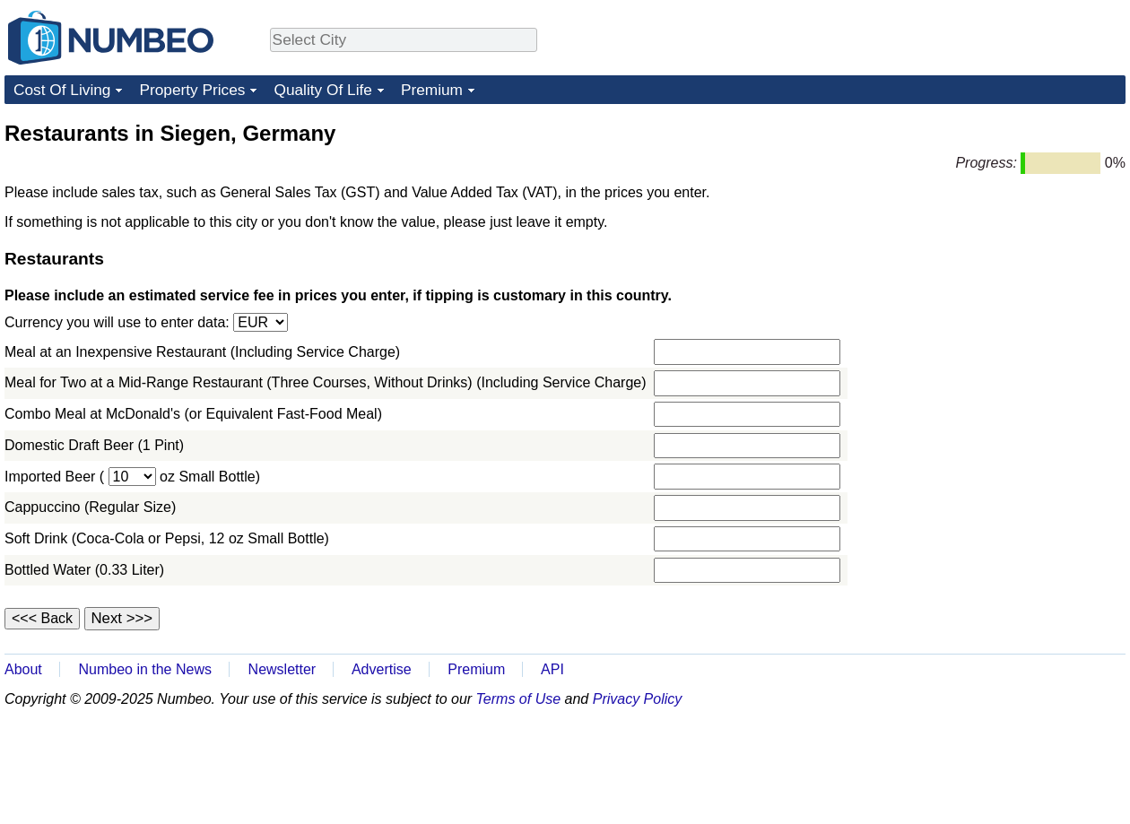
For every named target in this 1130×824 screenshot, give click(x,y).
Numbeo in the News (145, 669)
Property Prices (192, 90)
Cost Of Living (61, 90)
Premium (432, 90)
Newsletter (282, 669)
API (552, 669)
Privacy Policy (637, 699)
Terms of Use (518, 699)
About (23, 669)
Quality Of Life (322, 90)
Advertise (382, 669)
